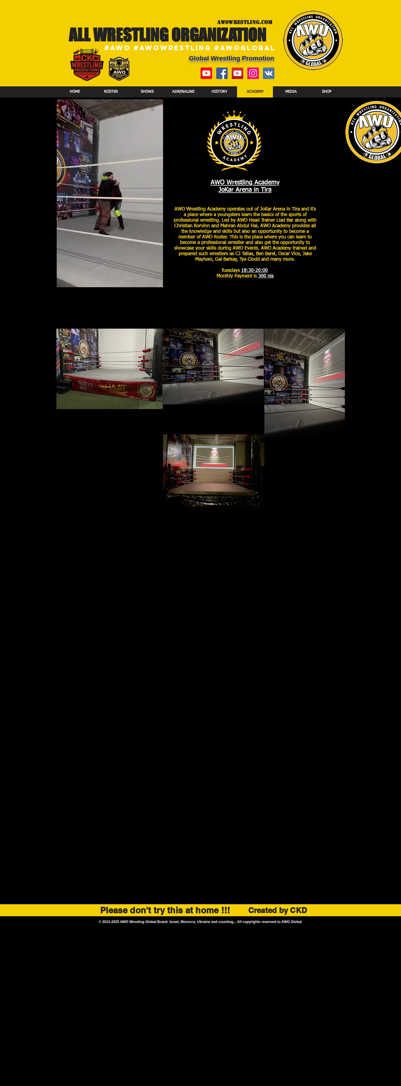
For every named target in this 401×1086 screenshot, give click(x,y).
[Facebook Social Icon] (222, 73)
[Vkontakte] (268, 73)
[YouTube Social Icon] (237, 73)
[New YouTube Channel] (206, 73)
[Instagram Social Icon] (253, 73)
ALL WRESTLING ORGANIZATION (167, 34)
